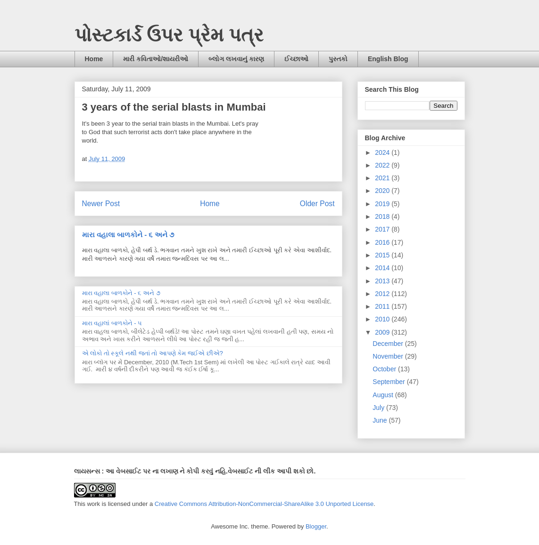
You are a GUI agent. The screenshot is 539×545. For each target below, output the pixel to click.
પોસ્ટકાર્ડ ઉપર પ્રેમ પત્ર (169, 34)
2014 (383, 268)
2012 (383, 293)
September (389, 381)
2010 (383, 319)
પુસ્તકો (338, 59)
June (381, 420)
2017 (383, 229)
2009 (383, 332)
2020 (383, 190)
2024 (383, 152)
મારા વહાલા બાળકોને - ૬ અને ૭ (128, 235)
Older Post (317, 204)
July (379, 407)
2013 (383, 281)
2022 (383, 165)
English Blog (388, 59)
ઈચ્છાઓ (296, 59)
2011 (383, 306)
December (389, 343)
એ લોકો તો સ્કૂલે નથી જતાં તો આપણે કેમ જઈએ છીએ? (152, 353)
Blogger (316, 526)
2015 (383, 255)
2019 (383, 204)
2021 (383, 178)
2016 (383, 242)
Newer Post (101, 204)
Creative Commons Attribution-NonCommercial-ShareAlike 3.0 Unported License (264, 503)
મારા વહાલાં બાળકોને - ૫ (112, 323)
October (385, 369)
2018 (383, 216)
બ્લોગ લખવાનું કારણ (236, 59)
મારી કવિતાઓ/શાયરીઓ (155, 59)
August (384, 395)
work (93, 503)
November (389, 356)
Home (94, 59)
